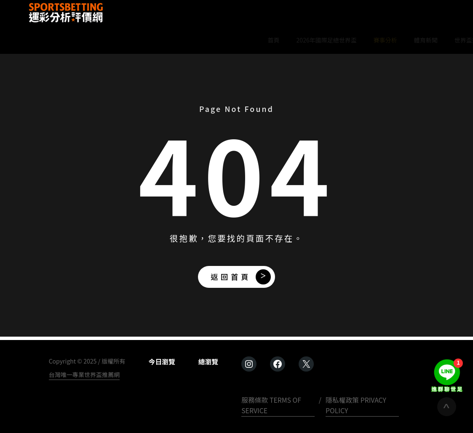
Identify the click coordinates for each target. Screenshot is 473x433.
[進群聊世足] (446, 375)
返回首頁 (231, 276)
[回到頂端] (446, 406)
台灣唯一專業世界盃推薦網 (84, 374)
